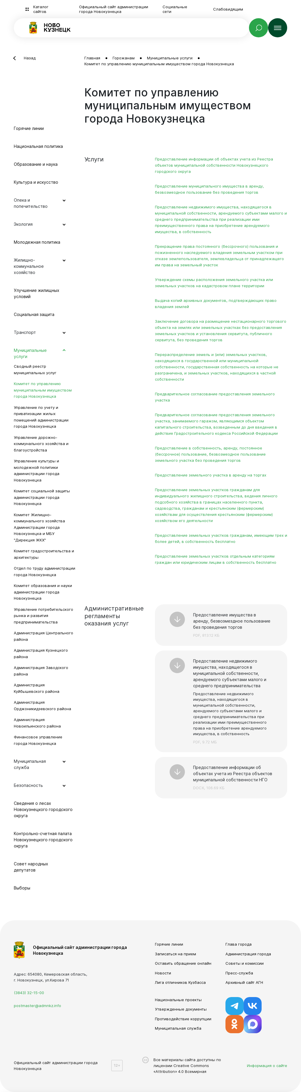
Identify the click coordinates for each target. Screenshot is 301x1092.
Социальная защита (34, 314)
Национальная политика (38, 146)
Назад (30, 58)
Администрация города (248, 953)
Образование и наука (36, 164)
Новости (163, 973)
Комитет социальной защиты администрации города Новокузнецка (42, 497)
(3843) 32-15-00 (29, 992)
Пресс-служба (239, 973)
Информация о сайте (267, 1065)
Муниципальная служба (178, 1028)
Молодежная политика (37, 242)
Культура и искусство (36, 182)
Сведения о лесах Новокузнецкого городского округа (43, 809)
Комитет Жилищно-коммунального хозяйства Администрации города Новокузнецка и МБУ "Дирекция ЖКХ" (39, 527)
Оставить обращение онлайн (183, 963)
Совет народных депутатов (31, 866)
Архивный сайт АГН (244, 982)
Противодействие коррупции (183, 1018)
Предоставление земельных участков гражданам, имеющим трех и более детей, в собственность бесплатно (221, 538)
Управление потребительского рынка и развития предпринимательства (43, 615)
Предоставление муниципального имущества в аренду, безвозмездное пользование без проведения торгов (209, 189)
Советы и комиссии (244, 963)
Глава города (238, 944)
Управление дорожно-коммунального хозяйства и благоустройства (41, 443)
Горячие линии (29, 128)
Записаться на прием (175, 953)
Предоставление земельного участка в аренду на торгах (210, 475)
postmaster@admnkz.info (37, 1005)
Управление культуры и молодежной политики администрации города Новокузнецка (36, 470)
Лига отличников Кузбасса (180, 982)
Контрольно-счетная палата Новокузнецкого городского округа (43, 839)
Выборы (22, 887)
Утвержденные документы (181, 1009)
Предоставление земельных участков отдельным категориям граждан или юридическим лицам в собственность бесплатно (215, 559)
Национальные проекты (178, 999)
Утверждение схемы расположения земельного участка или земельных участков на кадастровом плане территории (214, 282)
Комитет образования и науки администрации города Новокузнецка (43, 592)
